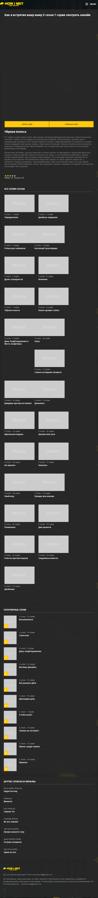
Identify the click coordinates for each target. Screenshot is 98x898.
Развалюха (9, 528)
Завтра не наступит (29, 731)
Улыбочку (9, 497)
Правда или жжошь (44, 497)
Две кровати (44, 528)
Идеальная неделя (13, 435)
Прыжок (23, 763)
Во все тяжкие (11, 822)
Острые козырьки (13, 842)
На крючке (9, 466)
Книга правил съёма (48, 311)
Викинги (8, 802)
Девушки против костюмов (17, 404)
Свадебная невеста (48, 559)
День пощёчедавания (30, 652)
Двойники (9, 590)
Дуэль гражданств (13, 280)
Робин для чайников (14, 249)
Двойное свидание (47, 218)
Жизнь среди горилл (29, 747)
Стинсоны (24, 636)
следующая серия (71, 124)
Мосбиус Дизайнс (28, 667)
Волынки (42, 280)
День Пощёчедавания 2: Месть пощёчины (16, 343)
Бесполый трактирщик (46, 249)
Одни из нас (10, 853)
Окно (37, 342)
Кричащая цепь (27, 699)
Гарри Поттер (10, 792)
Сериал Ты (9, 812)
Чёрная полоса (12, 311)
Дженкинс (40, 404)
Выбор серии (27, 124)
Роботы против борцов (16, 559)
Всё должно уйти (27, 683)
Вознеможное (26, 620)
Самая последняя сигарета (48, 373)
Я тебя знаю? (25, 715)
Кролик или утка (46, 435)
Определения (11, 218)
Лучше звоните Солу (14, 832)
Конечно (42, 466)
